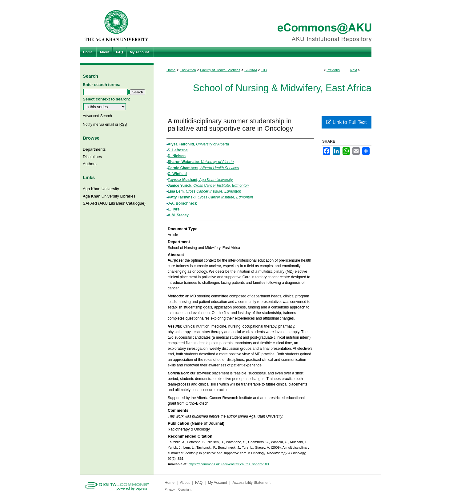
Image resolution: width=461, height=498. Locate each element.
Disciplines (92, 156)
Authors (90, 163)
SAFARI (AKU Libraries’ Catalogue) (114, 203)
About (185, 482)
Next (353, 70)
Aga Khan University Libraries (109, 196)
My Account (217, 482)
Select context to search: (106, 99)
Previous (333, 70)
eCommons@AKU (267, 23)
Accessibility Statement (252, 482)
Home (170, 70)
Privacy (170, 489)
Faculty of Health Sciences (220, 70)
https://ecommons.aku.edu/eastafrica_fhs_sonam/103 (228, 464)
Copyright (184, 489)
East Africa (188, 70)
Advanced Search (97, 116)
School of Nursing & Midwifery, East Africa (282, 88)
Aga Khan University (101, 188)
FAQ (198, 482)
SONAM (250, 70)
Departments (94, 149)
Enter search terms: (101, 84)
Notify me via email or (105, 124)
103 (264, 70)
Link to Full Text (346, 122)
